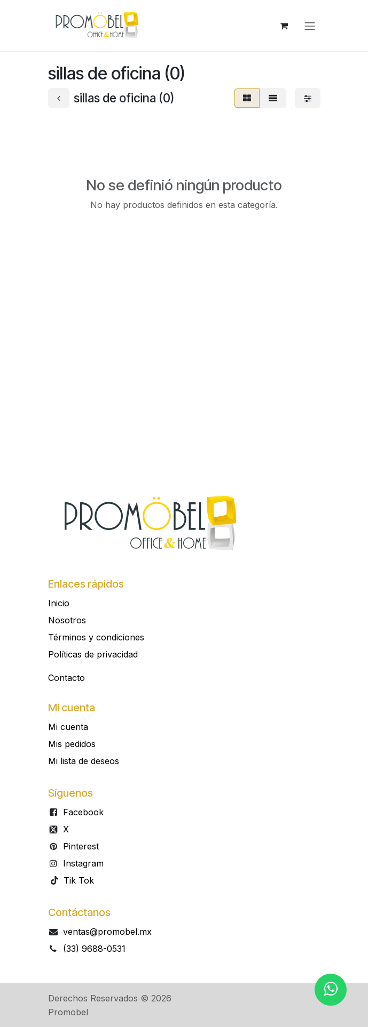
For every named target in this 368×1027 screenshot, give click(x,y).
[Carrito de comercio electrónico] (284, 25)
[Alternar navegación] (309, 25)
